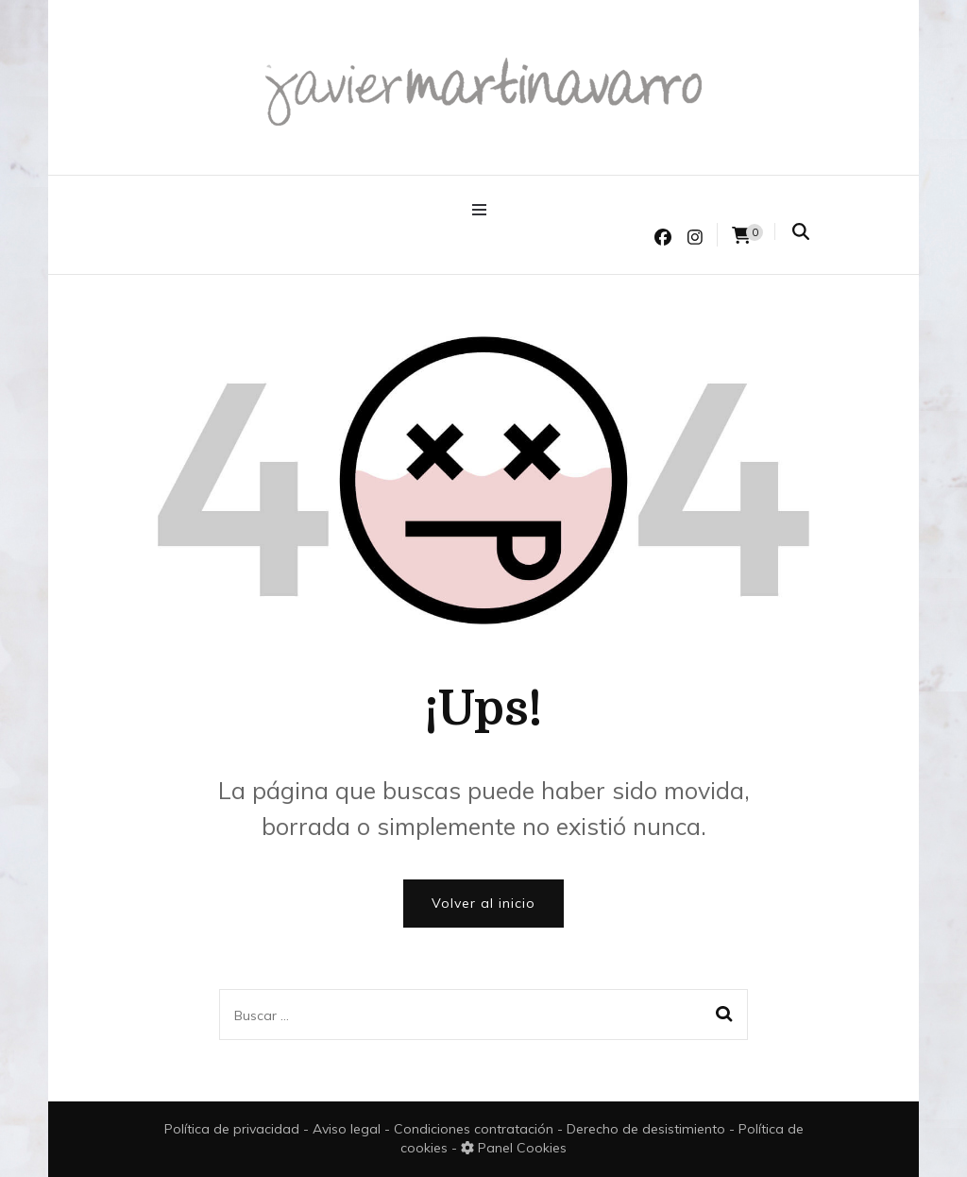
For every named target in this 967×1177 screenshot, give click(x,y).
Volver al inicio (483, 903)
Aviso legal (348, 1128)
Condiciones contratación (475, 1128)
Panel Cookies (514, 1147)
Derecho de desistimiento (648, 1128)
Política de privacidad (231, 1128)
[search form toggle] (800, 232)
